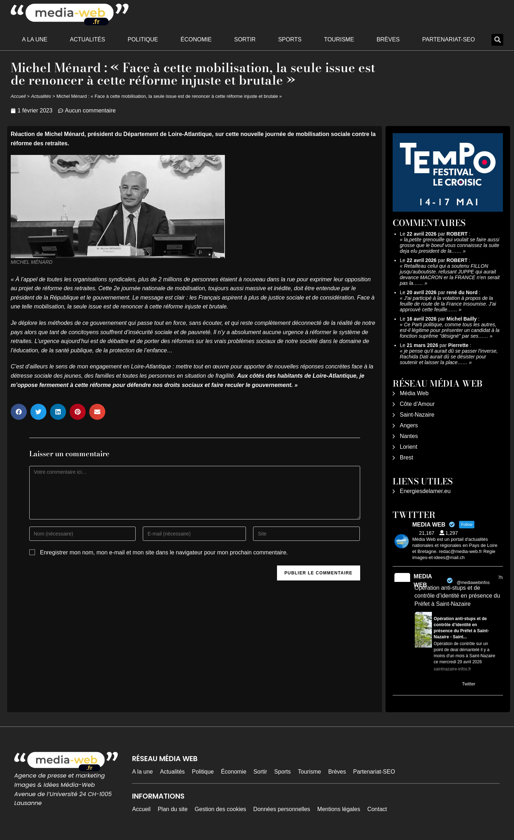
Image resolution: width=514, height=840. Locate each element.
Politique (142, 39)
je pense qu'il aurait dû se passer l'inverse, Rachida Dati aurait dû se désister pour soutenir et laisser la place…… (449, 356)
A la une (34, 39)
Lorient (408, 447)
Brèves (388, 39)
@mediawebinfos (473, 582)
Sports (290, 39)
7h (500, 577)
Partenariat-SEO (448, 39)
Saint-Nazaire (417, 415)
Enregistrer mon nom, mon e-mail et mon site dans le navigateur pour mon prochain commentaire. (164, 552)
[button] (497, 40)
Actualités (87, 39)
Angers (409, 425)
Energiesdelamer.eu (425, 491)
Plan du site (173, 809)
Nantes (409, 436)
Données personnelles (281, 809)
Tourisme (339, 39)
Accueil (18, 96)
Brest (406, 457)
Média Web (414, 393)
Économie (196, 39)
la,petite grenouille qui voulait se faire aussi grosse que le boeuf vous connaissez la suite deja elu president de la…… (449, 245)
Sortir (245, 39)
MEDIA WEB (423, 580)
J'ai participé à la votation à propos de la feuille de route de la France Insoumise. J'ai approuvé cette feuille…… (448, 303)
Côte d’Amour (417, 404)
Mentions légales (338, 809)
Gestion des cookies (220, 809)
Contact (377, 809)
